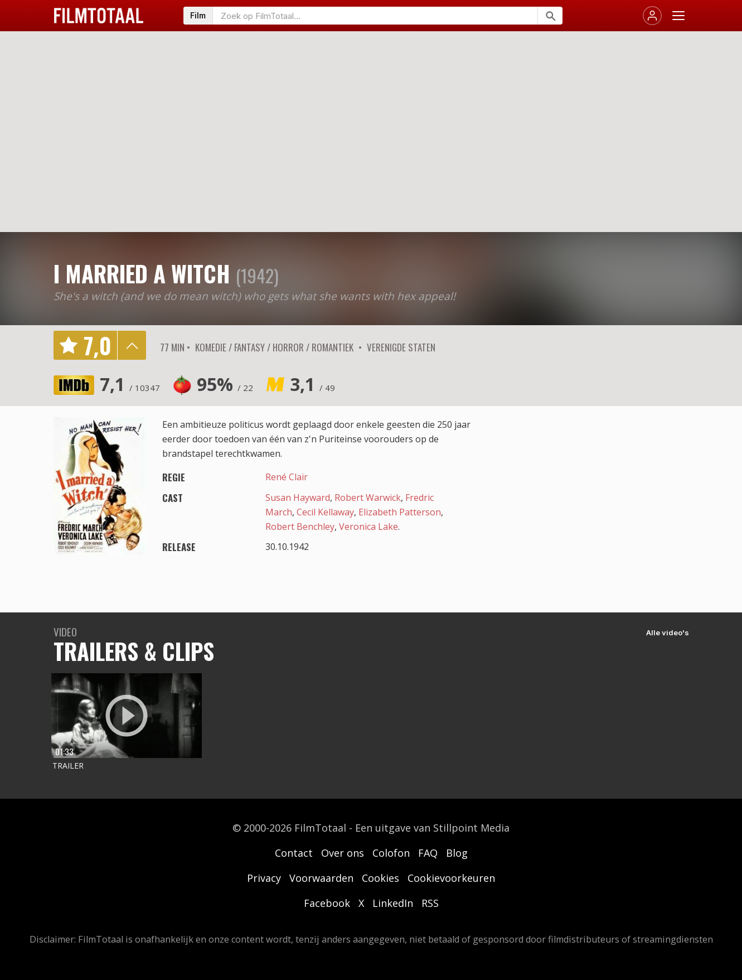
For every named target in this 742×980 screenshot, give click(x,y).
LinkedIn (392, 903)
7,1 (130, 384)
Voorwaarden (321, 878)
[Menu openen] (678, 16)
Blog (457, 853)
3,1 (312, 384)
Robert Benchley (299, 526)
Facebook (327, 903)
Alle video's (667, 632)
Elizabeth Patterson (399, 512)
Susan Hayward (297, 497)
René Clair (286, 477)
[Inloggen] (652, 15)
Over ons (342, 853)
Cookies (380, 878)
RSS (430, 903)
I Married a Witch (142, 273)
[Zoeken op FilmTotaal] (375, 16)
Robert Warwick (367, 497)
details (131, 345)
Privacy (264, 878)
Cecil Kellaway (325, 512)
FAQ (428, 853)
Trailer (68, 765)
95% (225, 384)
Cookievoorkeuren (451, 878)
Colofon (391, 853)
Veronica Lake (368, 526)
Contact (294, 853)
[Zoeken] (549, 16)
